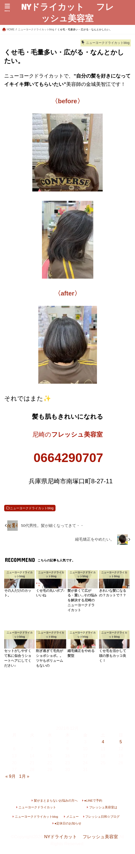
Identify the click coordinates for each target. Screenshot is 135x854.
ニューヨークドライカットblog (31, 508)
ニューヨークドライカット (37, 807)
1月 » (24, 776)
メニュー (72, 816)
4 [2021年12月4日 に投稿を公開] (103, 741)
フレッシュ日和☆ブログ (102, 816)
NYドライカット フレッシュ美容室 (67, 12)
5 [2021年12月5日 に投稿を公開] (121, 741)
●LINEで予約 (93, 800)
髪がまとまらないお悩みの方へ (56, 800)
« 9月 (10, 776)
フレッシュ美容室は (103, 807)
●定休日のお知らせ (67, 823)
